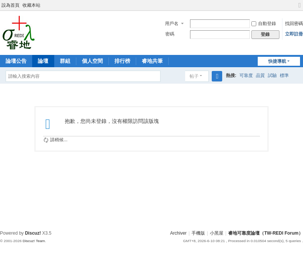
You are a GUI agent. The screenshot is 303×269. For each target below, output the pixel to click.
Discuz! (33, 233)
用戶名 (171, 23)
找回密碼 (294, 23)
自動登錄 (263, 23)
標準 (284, 75)
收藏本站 (31, 5)
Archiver (178, 233)
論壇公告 (16, 61)
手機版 (198, 233)
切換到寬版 (299, 8)
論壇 (43, 61)
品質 (260, 75)
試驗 (272, 75)
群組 (65, 61)
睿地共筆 (152, 61)
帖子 (194, 76)
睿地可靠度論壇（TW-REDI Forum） (265, 233)
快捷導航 (277, 61)
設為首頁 (10, 5)
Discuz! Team (33, 241)
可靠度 (246, 75)
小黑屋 (216, 233)
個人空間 (92, 61)
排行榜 (122, 61)
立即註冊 (294, 34)
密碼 (169, 34)
